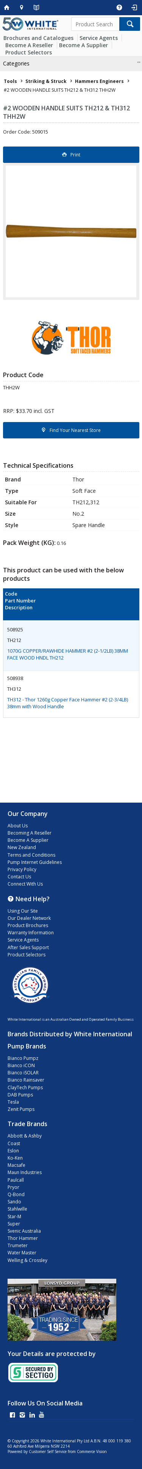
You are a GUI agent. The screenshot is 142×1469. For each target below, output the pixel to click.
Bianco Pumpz (23, 1058)
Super (14, 1223)
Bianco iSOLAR (23, 1072)
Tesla (13, 1102)
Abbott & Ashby (25, 1136)
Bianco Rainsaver (26, 1080)
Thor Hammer (23, 1238)
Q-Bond (16, 1194)
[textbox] (95, 24)
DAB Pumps (20, 1094)
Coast (14, 1143)
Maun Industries (25, 1172)
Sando (14, 1201)
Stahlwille (17, 1209)
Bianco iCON (21, 1065)
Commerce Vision (92, 1451)
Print (75, 154)
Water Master (22, 1252)
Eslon (13, 1150)
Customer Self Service (48, 1451)
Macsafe (16, 1165)
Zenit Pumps (21, 1109)
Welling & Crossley (27, 1260)
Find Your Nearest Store (75, 430)
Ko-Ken (15, 1158)
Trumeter (18, 1245)
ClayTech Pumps (25, 1087)
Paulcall (16, 1180)
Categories (16, 63)
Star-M (14, 1216)
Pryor (13, 1187)
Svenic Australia (24, 1231)
